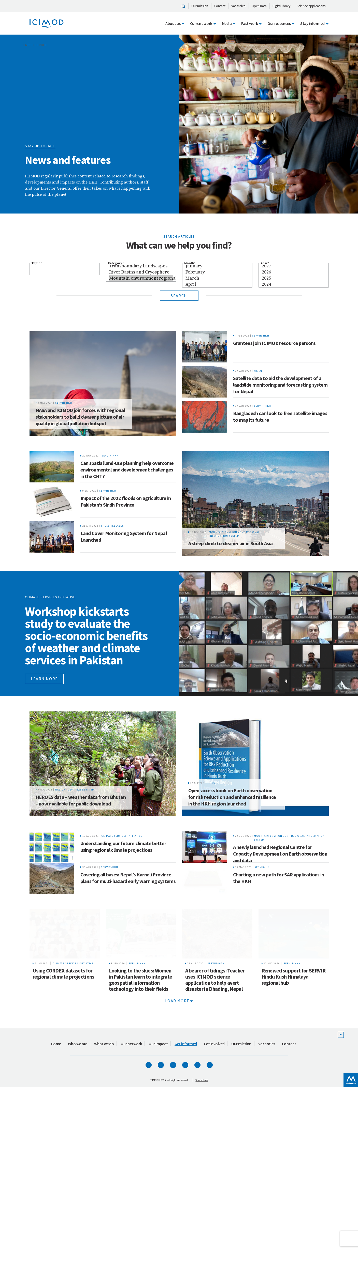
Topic (37, 263)
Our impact (158, 1206)
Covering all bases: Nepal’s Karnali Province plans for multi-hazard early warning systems (128, 1005)
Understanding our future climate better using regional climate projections (123, 961)
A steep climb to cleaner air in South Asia (230, 604)
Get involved (214, 1206)
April (217, 284)
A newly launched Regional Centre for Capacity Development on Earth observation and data (280, 968)
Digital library (282, 6)
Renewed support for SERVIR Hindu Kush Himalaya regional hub (294, 1139)
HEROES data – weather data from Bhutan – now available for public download (81, 914)
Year (265, 263)
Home (56, 1206)
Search (179, 295)
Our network (131, 1206)
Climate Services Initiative (122, 950)
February (217, 272)
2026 (293, 272)
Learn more (44, 793)
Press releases (112, 576)
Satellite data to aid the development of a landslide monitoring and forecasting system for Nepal (280, 384)
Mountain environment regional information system (141, 278)
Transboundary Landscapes (141, 266)
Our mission (199, 6)
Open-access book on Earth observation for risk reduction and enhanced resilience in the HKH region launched (232, 911)
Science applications (311, 6)
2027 (293, 266)
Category (116, 263)
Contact (219, 6)
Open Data (259, 6)
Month (189, 263)
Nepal (258, 370)
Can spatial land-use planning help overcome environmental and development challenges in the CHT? (127, 493)
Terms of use (201, 1242)
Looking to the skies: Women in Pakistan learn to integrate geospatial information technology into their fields (140, 1142)
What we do (104, 1206)
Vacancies (238, 6)
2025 (293, 278)
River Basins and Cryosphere (141, 272)
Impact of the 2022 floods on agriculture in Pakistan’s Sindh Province (125, 538)
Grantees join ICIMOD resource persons (274, 343)
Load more (179, 1163)
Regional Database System (75, 904)
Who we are (77, 1206)
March (217, 278)
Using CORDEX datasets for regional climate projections (63, 1136)
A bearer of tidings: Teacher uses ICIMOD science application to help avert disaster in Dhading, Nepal (215, 1142)
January (217, 266)
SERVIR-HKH (63, 426)
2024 (293, 284)
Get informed (36, 45)
